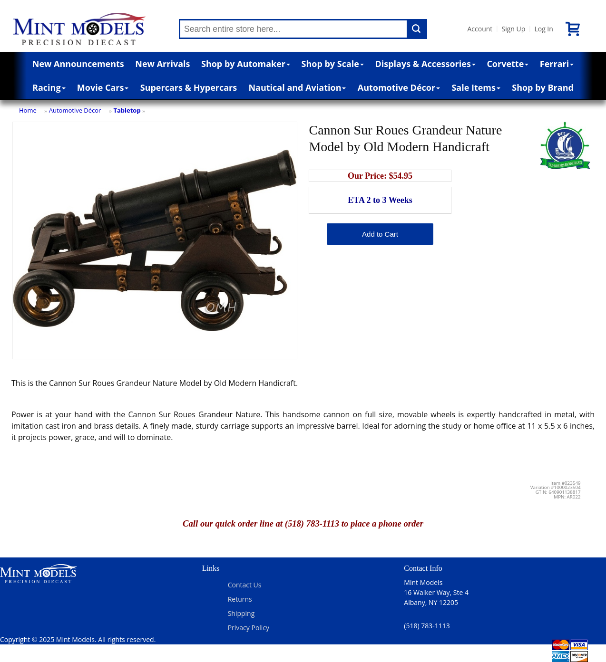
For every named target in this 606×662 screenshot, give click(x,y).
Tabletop (126, 110)
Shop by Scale (333, 63)
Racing (49, 87)
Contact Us (245, 584)
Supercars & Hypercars (188, 87)
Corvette (507, 63)
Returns (240, 599)
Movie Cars (103, 87)
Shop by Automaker (245, 63)
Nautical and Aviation (297, 87)
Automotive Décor (399, 87)
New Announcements (78, 63)
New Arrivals (162, 63)
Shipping (241, 613)
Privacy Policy (248, 627)
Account (479, 28)
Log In (543, 28)
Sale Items (475, 87)
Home (28, 110)
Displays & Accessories (425, 63)
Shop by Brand (543, 87)
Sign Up (513, 28)
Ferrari (557, 63)
